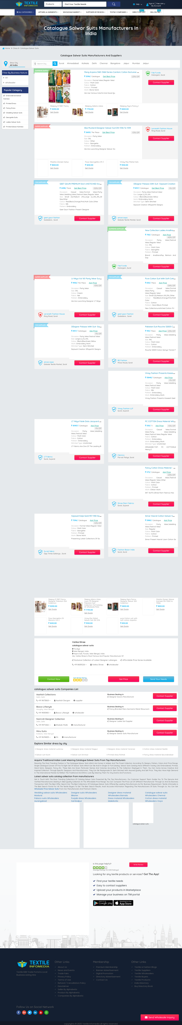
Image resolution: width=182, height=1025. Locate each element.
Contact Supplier (161, 82)
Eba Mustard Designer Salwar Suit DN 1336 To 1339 (107, 127)
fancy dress (9, 108)
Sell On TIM (155, 11)
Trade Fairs (63, 972)
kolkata (85, 63)
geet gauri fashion (52, 217)
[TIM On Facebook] (18, 1011)
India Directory (142, 981)
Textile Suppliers (142, 969)
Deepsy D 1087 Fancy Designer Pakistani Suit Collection (57, 600)
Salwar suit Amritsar (79, 753)
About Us (62, 965)
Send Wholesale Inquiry (159, 1017)
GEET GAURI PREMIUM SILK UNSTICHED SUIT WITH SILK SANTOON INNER (94, 183)
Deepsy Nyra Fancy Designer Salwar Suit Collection (128, 600)
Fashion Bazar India (126, 548)
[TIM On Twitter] (30, 1011)
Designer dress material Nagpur (84, 747)
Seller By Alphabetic (67, 988)
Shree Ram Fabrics (126, 502)
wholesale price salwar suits (46, 787)
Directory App (139, 11)
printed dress (9, 103)
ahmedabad (73, 63)
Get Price (123, 677)
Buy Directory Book (144, 985)
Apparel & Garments (47, 12)
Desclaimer (63, 985)
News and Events (66, 969)
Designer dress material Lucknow (49, 747)
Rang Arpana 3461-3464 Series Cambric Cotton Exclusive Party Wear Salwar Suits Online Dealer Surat (131, 72)
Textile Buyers (141, 975)
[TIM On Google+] (24, 1011)
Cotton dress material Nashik (155, 747)
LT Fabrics (48, 456)
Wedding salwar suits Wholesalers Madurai (44, 793)
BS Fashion (122, 360)
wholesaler (9, 82)
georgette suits (10, 117)
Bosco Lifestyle (44, 705)
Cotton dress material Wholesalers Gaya (156, 798)
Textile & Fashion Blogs (146, 965)
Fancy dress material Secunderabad (158, 753)
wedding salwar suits (12, 113)
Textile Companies (118, 12)
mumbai (136, 63)
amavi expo (123, 217)
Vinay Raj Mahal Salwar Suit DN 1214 (137, 162)
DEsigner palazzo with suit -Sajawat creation (154, 183)
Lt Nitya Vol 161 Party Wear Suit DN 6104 (89, 278)
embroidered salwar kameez (12, 97)
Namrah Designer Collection (50, 717)
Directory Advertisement (108, 975)
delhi (94, 63)
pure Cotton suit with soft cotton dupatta (128, 618)
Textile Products (142, 978)
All (5, 77)
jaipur (126, 63)
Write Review (138, 863)
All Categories (25, 12)
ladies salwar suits (11, 122)
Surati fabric (49, 550)
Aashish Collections (46, 693)
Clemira (121, 454)
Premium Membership (107, 965)
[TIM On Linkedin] (35, 1011)
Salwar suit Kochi (42, 753)
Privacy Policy (64, 975)
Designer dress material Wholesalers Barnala (120, 793)
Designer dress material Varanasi (121, 747)
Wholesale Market (71, 12)
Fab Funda (156, 72)
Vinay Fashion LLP (126, 408)
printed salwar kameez (13, 127)
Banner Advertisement (107, 969)
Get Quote (54, 112)
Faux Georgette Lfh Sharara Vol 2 (100, 162)
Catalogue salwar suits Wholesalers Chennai (156, 793)
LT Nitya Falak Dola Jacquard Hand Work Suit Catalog (96, 420)
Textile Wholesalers (144, 972)
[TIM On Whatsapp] (46, 1011)
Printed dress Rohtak (116, 753)
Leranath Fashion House (162, 128)
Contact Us (102, 978)
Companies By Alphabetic (70, 994)
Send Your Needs (158, 677)
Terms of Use (64, 978)
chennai (103, 63)
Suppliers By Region (95, 12)
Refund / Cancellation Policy (72, 981)
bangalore (115, 63)
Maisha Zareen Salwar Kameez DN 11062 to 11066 (165, 600)
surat (61, 63)
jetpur (146, 63)
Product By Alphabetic (69, 991)
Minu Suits (41, 729)
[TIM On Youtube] (41, 1011)
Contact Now (53, 677)
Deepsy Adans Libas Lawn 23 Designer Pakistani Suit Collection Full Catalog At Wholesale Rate (93, 601)
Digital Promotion (104, 972)
